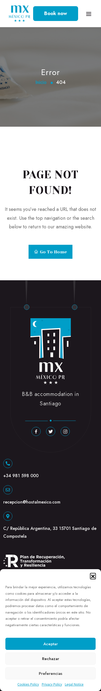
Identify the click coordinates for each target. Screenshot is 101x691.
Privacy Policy (52, 684)
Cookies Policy (28, 684)
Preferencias (50, 673)
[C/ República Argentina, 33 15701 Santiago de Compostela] (7, 516)
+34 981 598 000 (21, 476)
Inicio (41, 82)
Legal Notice (74, 684)
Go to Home (50, 252)
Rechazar (50, 659)
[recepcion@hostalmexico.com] (7, 489)
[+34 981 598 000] (7, 463)
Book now (55, 13)
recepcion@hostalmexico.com (31, 502)
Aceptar (50, 644)
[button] (93, 576)
